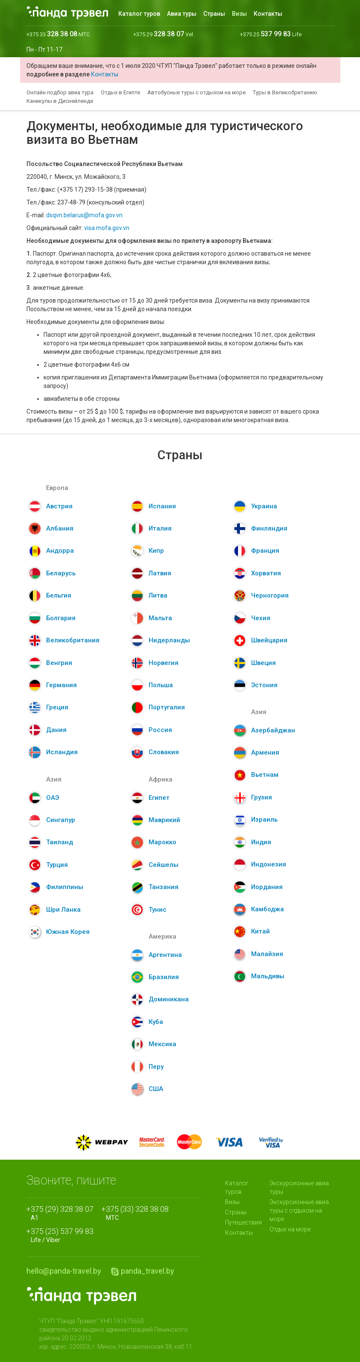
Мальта (160, 618)
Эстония (264, 685)
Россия (160, 730)
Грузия (261, 797)
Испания (162, 506)
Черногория (270, 595)
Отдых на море (289, 1229)
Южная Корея (68, 932)
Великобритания (73, 640)
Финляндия (269, 528)
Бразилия (164, 977)
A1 (62, 1212)
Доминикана (169, 999)
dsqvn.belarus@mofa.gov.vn (84, 215)
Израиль (264, 819)
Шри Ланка (63, 909)
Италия (160, 528)
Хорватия (266, 573)
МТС (137, 1212)
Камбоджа (267, 909)
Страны (214, 13)
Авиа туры (181, 13)
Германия (61, 685)
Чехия (260, 618)
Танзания (164, 887)
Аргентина (165, 955)
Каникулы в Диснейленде (59, 101)
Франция (265, 550)
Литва (158, 595)
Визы (239, 13)
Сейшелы (164, 865)
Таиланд (59, 842)
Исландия (62, 752)
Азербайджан (273, 730)
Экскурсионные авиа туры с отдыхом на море (299, 1210)
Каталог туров (139, 13)
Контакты (268, 13)
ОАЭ (52, 798)
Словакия (164, 752)
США (156, 1089)
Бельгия (58, 595)
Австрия (59, 506)
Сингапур (60, 820)
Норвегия (164, 663)
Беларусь (61, 573)
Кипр (156, 550)
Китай (260, 931)
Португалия (167, 707)
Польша (161, 685)
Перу (156, 1066)
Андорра (60, 550)
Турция (57, 865)
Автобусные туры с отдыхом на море (196, 92)
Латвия (160, 573)
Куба (156, 1022)
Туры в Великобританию (285, 92)
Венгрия (59, 663)
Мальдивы (267, 976)
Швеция (263, 663)
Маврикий (164, 820)
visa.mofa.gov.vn (106, 228)
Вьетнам (264, 775)
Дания (56, 730)
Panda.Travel (81, 1296)
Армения (265, 752)
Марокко (162, 842)
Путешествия (243, 1222)
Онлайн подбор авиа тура (60, 92)
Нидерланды (169, 640)
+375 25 (270, 34)
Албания (59, 528)
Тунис (158, 909)
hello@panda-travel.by (63, 1270)
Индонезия (268, 864)
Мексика (162, 1044)
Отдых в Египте (120, 92)
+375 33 (58, 34)
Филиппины (64, 887)
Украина (264, 506)
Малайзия (267, 954)
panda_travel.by (147, 1270)
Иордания (267, 887)
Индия (261, 842)
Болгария (61, 618)
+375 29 (163, 34)
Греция (57, 707)
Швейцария (269, 640)
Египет (159, 798)
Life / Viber (62, 1234)
